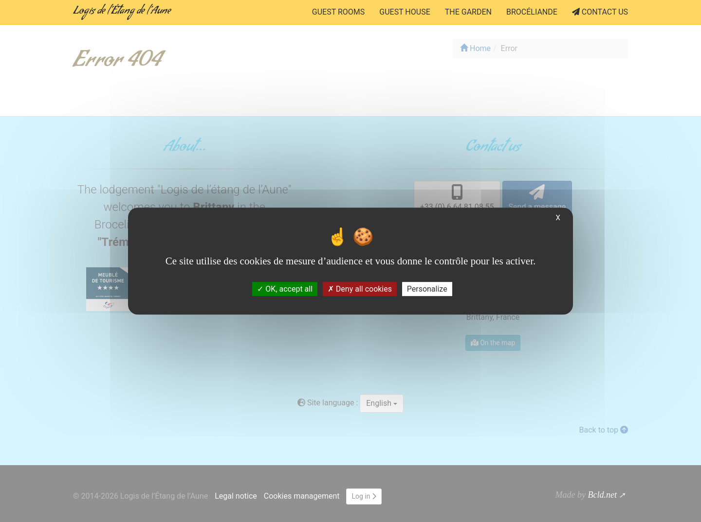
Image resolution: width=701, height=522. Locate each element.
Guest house (404, 12)
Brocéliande (531, 12)
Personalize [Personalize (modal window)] (427, 289)
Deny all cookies (360, 289)
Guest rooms (338, 12)
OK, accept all (285, 289)
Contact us (600, 12)
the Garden (468, 12)
